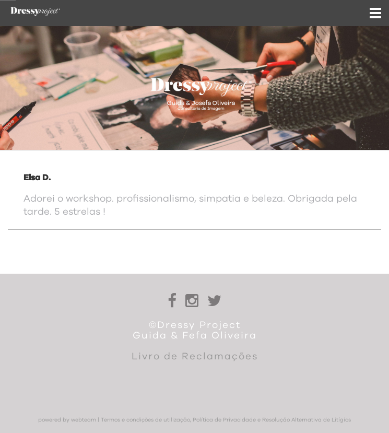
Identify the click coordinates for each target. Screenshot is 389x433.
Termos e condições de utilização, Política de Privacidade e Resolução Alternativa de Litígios (226, 420)
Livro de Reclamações (195, 356)
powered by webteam (67, 420)
